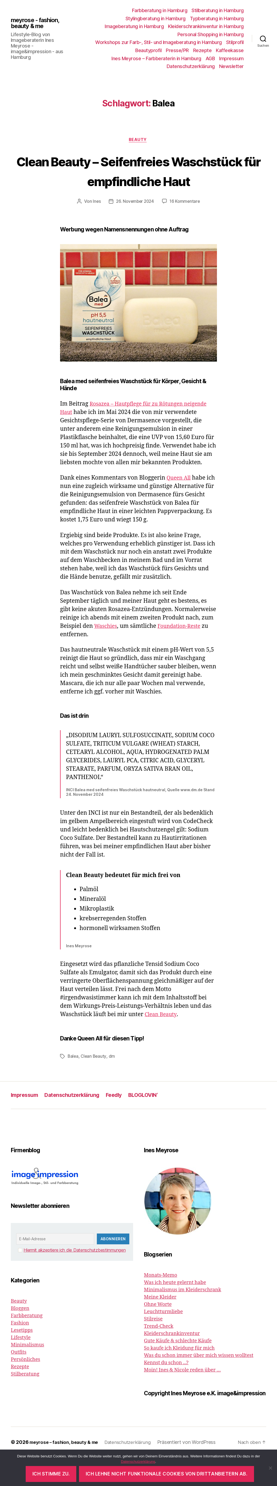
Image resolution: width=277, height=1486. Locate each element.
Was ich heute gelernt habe (175, 1311)
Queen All (180, 506)
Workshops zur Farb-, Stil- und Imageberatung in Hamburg (158, 42)
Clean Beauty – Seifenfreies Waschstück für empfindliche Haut (138, 181)
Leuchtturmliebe (163, 1340)
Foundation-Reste (183, 655)
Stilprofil (235, 42)
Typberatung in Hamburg (217, 18)
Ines (95, 222)
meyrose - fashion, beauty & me (38, 22)
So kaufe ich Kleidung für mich (179, 1377)
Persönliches (25, 1388)
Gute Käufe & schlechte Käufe (178, 1369)
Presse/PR (177, 50)
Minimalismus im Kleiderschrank (182, 1318)
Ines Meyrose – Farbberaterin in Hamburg (156, 58)
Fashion (20, 1352)
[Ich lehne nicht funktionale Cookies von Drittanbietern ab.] (270, 1468)
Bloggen (20, 1337)
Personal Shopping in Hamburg (210, 34)
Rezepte (202, 50)
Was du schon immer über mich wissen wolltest (198, 1384)
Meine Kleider (160, 1326)
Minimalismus (27, 1373)
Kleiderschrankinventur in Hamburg (206, 26)
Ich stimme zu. (51, 1474)
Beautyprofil (148, 50)
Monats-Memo (160, 1304)
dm (113, 1085)
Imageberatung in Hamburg (134, 26)
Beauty (138, 140)
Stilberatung (25, 1403)
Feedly (121, 1123)
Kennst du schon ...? (166, 1391)
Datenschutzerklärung (191, 66)
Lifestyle (21, 1366)
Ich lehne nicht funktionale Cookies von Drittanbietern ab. (167, 1474)
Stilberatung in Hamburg (218, 10)
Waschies (106, 655)
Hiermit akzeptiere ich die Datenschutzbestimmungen (75, 1278)
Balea (73, 1085)
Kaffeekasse (230, 50)
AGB (210, 58)
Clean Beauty (162, 1043)
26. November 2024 (134, 222)
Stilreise (153, 1348)
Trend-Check (158, 1355)
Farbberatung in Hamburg (159, 10)
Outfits (19, 1381)
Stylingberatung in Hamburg (156, 18)
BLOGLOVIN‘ (153, 1123)
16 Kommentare (186, 222)
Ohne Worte (158, 1333)
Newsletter (231, 66)
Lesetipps (22, 1359)
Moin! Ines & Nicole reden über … (182, 1399)
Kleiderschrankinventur (172, 1362)
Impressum (231, 58)
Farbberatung (27, 1344)
